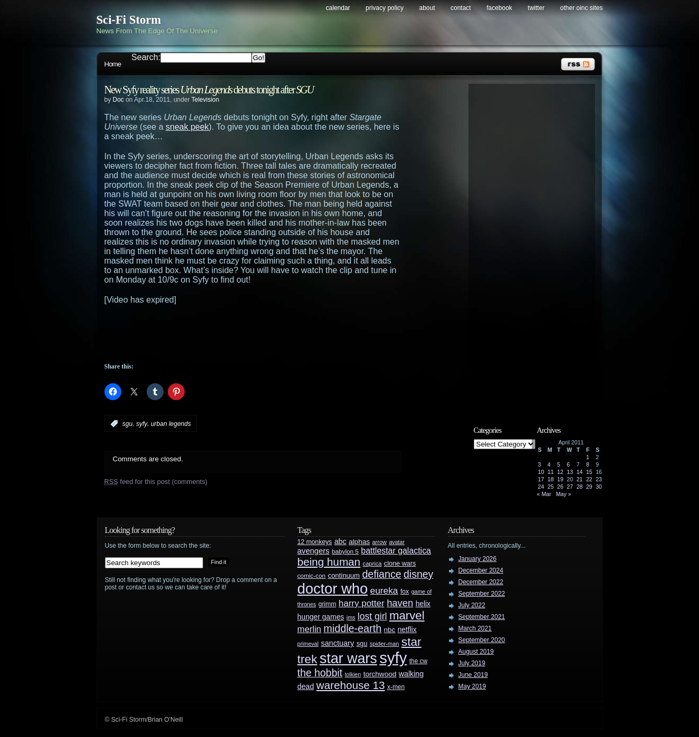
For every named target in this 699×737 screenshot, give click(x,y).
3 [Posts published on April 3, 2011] (539, 464)
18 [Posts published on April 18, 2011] (551, 479)
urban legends (171, 424)
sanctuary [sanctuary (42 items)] (337, 643)
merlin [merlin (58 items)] (309, 629)
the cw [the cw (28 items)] (418, 661)
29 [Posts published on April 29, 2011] (589, 486)
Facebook (499, 8)
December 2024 (480, 570)
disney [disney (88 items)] (418, 574)
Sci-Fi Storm (129, 19)
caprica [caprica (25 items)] (372, 563)
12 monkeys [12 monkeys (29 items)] (315, 542)
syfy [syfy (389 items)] (393, 657)
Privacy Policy (385, 8)
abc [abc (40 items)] (340, 541)
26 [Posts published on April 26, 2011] (560, 486)
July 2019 (471, 663)
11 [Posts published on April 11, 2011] (551, 472)
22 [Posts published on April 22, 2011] (589, 479)
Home (112, 64)
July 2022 (471, 605)
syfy (141, 424)
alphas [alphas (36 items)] (359, 542)
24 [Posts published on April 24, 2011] (541, 486)
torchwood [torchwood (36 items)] (380, 674)
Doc (118, 99)
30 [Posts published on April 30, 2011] (599, 486)
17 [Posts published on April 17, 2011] (541, 479)
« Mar (544, 494)
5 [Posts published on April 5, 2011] (558, 464)
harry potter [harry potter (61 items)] (362, 603)
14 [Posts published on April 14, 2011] (580, 472)
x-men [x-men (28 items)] (396, 687)
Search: (145, 57)
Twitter (536, 8)
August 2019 (476, 651)
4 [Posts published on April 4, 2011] (549, 464)
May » (563, 494)
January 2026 (477, 559)
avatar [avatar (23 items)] (397, 542)
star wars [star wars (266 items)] (348, 658)
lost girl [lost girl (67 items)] (372, 616)
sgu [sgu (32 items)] (362, 643)
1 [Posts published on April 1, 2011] (587, 457)
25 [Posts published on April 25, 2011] (551, 486)
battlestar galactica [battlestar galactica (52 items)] (396, 550)
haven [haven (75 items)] (400, 602)
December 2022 (480, 582)
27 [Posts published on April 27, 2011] (570, 486)
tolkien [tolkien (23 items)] (352, 674)
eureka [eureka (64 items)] (384, 590)
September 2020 (481, 640)
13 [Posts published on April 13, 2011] (570, 472)
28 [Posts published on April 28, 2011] (580, 486)
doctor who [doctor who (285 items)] (333, 588)
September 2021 (481, 616)
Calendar (338, 8)
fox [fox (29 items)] (404, 591)
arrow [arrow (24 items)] (379, 542)
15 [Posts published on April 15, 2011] (589, 472)
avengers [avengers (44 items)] (314, 551)
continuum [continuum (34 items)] (344, 575)
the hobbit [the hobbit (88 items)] (320, 672)
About (427, 8)
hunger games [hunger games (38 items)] (321, 617)
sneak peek (187, 126)
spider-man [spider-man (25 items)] (384, 644)
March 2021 (475, 628)
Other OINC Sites (581, 8)
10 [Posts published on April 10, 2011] (541, 472)
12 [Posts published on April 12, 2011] (560, 472)
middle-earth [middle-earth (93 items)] (352, 628)
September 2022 (481, 593)
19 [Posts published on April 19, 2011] (560, 479)
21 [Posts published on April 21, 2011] (580, 479)
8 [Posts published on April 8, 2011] (587, 464)
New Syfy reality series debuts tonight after (208, 89)
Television (205, 99)
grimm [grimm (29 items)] (328, 604)
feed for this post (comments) (156, 482)
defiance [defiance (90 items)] (381, 574)
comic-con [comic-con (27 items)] (311, 575)
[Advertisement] (273, 333)
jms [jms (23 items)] (351, 617)
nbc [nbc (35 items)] (390, 630)
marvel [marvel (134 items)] (407, 615)
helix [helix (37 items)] (423, 604)
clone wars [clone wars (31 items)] (400, 563)
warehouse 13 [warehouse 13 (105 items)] (351, 685)
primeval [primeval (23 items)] (308, 644)
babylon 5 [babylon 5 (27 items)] (345, 551)
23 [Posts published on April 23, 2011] (599, 479)
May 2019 (472, 686)
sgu (127, 424)
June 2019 (473, 674)
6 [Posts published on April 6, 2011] (568, 464)
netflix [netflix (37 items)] (407, 630)
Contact (461, 8)
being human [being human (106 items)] (329, 562)
